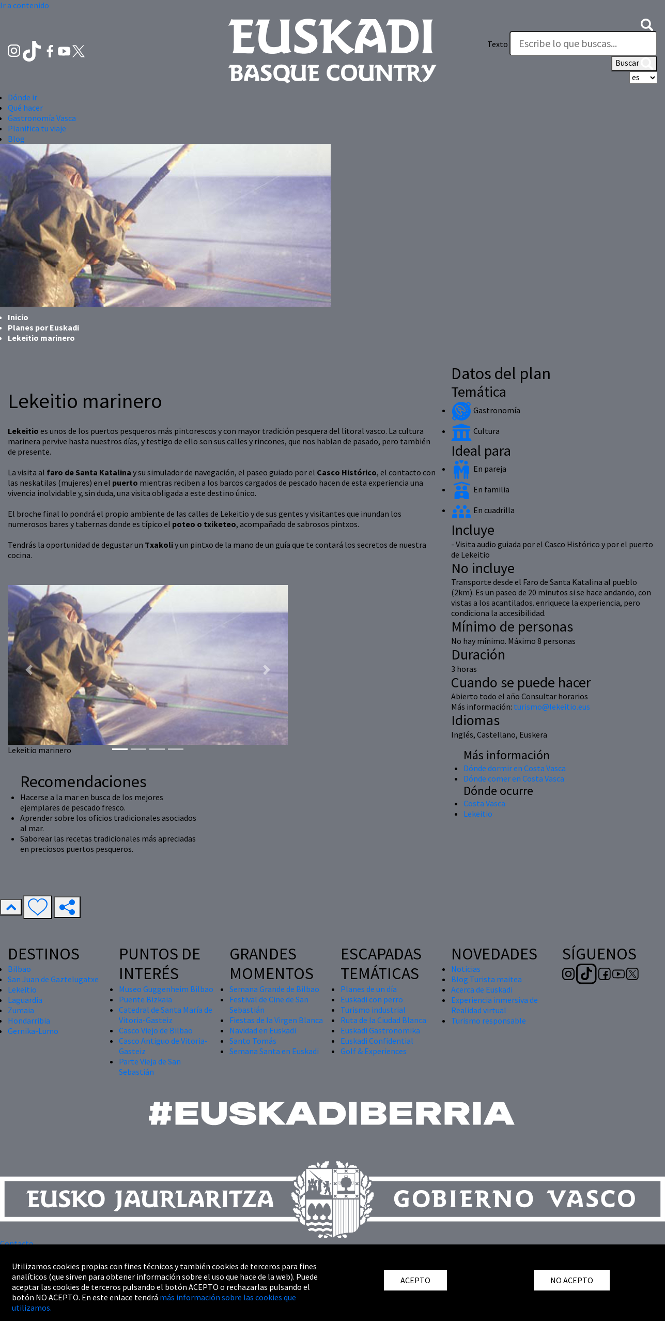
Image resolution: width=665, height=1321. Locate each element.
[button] (647, 24)
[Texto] (583, 43)
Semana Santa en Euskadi (274, 1051)
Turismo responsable (488, 1020)
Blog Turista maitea (486, 979)
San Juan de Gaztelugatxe (53, 979)
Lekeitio (477, 813)
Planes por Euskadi (43, 327)
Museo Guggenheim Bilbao (166, 989)
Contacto (17, 1243)
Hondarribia (29, 1020)
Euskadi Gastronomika (380, 1030)
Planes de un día (369, 989)
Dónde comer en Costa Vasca (513, 778)
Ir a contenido (24, 5)
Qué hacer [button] (25, 107)
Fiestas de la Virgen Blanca (276, 1020)
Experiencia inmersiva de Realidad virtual (494, 1005)
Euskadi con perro (372, 999)
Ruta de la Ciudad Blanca (383, 1020)
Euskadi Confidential (377, 1040)
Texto (497, 44)
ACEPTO (415, 1280)
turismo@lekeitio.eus (552, 706)
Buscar (634, 63)
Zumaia (21, 1010)
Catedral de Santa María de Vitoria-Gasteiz (165, 1014)
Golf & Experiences (374, 1051)
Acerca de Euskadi (482, 989)
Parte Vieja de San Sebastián (150, 1066)
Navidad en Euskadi (262, 1030)
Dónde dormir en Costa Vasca (514, 768)
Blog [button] (16, 138)
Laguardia (25, 1000)
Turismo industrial (373, 1009)
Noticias (466, 969)
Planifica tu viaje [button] (37, 128)
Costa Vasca (484, 803)
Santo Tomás (252, 1040)
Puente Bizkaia (145, 999)
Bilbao (19, 969)
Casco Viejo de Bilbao (156, 1030)
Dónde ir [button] (22, 97)
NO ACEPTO (571, 1280)
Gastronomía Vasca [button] (42, 118)
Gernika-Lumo (33, 1031)
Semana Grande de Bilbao (274, 989)
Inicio (18, 317)
